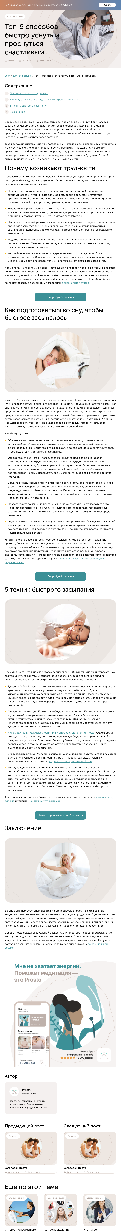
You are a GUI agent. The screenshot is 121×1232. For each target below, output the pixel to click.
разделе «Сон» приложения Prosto (70, 761)
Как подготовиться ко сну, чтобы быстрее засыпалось (44, 99)
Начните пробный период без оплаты (60, 815)
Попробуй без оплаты (60, 297)
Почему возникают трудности (29, 93)
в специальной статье (75, 282)
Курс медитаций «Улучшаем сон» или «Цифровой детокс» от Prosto (51, 732)
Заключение (17, 111)
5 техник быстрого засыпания (28, 105)
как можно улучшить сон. (45, 800)
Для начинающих (22, 76)
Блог (7, 76)
